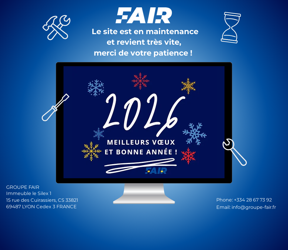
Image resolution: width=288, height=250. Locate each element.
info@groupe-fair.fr (254, 207)
